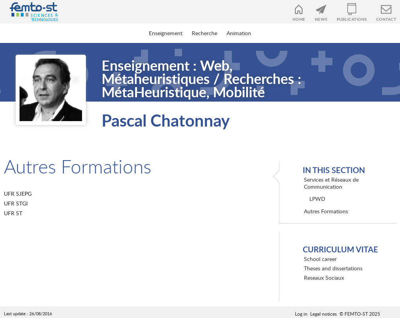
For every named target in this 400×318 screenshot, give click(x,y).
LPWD (317, 198)
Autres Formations (326, 211)
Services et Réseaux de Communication (331, 183)
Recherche (204, 33)
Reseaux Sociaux (324, 277)
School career (320, 259)
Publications (352, 19)
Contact (386, 19)
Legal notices (323, 314)
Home (299, 19)
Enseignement (165, 33)
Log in (301, 314)
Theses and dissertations (333, 268)
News (321, 19)
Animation (239, 33)
